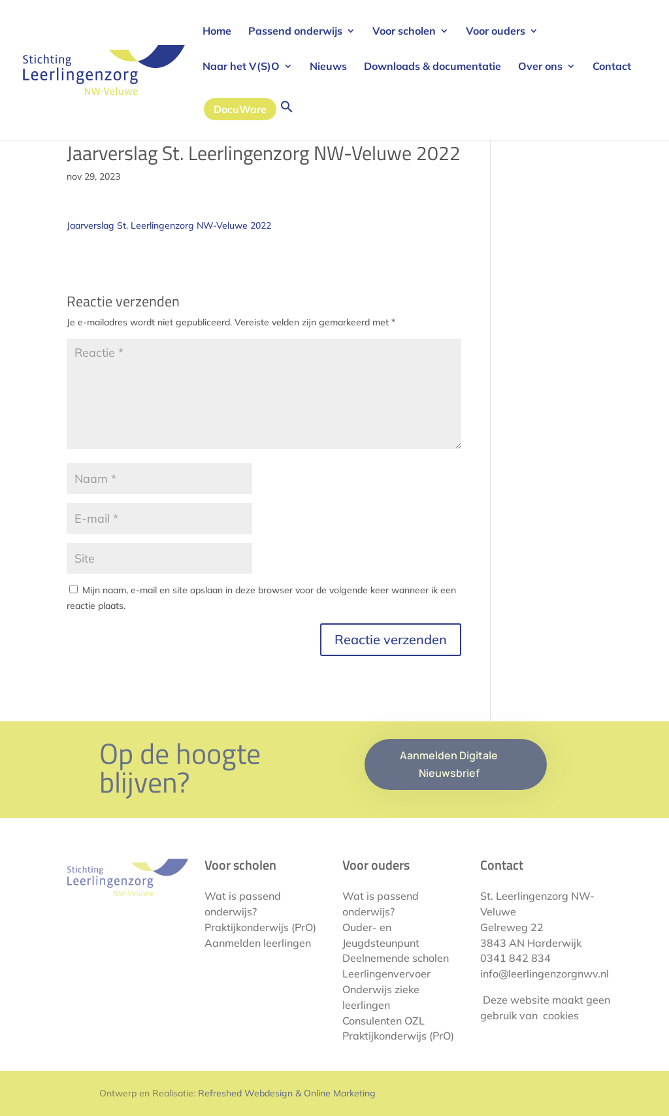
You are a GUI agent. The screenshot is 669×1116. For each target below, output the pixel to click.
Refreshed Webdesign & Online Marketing (287, 1093)
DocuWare (240, 109)
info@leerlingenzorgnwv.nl (544, 973)
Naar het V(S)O (241, 67)
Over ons (540, 67)
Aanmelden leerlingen (257, 942)
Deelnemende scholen (395, 957)
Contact (612, 67)
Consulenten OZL (383, 1020)
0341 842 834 (515, 957)
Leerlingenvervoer (386, 973)
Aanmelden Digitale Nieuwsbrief (449, 764)
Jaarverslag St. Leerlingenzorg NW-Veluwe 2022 (169, 225)
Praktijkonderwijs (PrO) (260, 927)
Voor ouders (495, 31)
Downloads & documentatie (432, 67)
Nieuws (328, 67)
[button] (286, 120)
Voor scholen (404, 31)
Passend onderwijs (295, 31)
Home (217, 31)
